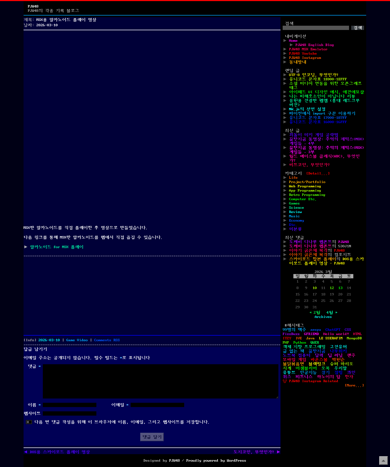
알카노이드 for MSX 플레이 (57, 247)
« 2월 (314, 312)
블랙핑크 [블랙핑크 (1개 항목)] (316, 364)
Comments (107, 340)
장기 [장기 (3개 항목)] (325, 372)
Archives (323, 317)
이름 (34, 405)
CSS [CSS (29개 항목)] (348, 330)
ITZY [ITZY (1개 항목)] (287, 338)
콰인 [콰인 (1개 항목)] (351, 372)
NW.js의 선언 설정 (307, 109)
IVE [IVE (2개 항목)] (299, 338)
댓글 (34, 366)
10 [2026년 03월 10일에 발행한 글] (315, 288)
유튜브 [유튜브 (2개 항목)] (289, 372)
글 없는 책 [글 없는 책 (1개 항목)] (293, 351)
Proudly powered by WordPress (216, 460)
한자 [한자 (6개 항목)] (349, 377)
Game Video (77, 340)
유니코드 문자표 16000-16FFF (318, 122)
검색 (289, 23)
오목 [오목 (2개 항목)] (325, 368)
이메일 (119, 405)
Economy (296, 220)
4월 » (332, 312)
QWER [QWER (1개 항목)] (315, 342)
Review (295, 212)
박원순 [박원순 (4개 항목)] (338, 360)
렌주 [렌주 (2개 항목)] (351, 355)
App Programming (305, 190)
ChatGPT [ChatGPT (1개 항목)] (332, 330)
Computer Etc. (303, 199)
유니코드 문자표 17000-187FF (318, 118)
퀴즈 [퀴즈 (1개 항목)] (287, 377)
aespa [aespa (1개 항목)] (316, 330)
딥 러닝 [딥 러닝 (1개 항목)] (335, 355)
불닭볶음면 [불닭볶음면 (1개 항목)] (293, 364)
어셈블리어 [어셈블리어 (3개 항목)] (306, 368)
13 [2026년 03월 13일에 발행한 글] (340, 288)
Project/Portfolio (307, 182)
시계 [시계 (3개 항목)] (287, 368)
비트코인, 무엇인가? (309, 165)
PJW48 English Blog (315, 45)
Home (293, 41)
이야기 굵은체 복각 (308, 250)
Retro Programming (307, 195)
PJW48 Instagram (305, 58)
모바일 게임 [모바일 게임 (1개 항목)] (294, 360)
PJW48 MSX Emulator (308, 49)
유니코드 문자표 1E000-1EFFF (318, 79)
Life (293, 178)
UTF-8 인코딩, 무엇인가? (313, 75)
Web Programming (305, 186)
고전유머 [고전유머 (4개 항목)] (338, 347)
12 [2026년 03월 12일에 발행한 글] (332, 288)
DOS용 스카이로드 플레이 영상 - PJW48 (326, 261)
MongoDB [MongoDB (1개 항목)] (354, 338)
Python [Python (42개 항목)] (299, 342)
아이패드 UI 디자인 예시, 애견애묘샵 (326, 92)
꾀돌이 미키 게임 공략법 (313, 135)
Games (294, 203)
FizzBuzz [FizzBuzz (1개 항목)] (291, 334)
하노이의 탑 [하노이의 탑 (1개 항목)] (328, 377)
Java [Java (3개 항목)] (310, 338)
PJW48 (33, 6)
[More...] (354, 385)
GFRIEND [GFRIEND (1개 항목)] (311, 334)
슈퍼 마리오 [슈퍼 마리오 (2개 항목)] (341, 364)
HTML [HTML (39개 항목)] (357, 334)
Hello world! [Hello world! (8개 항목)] (336, 334)
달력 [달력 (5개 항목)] (319, 355)
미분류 (295, 229)
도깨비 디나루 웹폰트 (310, 242)
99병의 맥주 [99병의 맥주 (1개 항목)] (294, 330)
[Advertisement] (152, 69)
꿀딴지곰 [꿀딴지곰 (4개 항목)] (316, 351)
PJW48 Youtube (303, 53)
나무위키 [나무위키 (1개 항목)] (338, 351)
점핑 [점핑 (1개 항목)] (338, 372)
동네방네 (297, 62)
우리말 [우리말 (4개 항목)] (340, 368)
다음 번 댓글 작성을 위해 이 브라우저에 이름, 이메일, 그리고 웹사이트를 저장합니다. (122, 422)
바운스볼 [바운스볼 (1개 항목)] (319, 360)
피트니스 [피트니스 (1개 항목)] (304, 377)
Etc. (293, 225)
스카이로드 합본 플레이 (312, 259)
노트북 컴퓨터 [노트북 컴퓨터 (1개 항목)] (297, 355)
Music (294, 216)
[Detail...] (318, 173)
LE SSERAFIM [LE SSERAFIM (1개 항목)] (331, 338)
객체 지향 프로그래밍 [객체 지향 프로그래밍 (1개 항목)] (304, 347)
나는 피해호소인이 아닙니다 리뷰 (322, 96)
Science (296, 208)
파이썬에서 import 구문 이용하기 (322, 113)
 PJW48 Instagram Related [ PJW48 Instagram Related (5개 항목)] (310, 381)
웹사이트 (32, 413)
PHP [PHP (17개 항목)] (286, 342)
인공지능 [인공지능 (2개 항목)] (308, 372)
